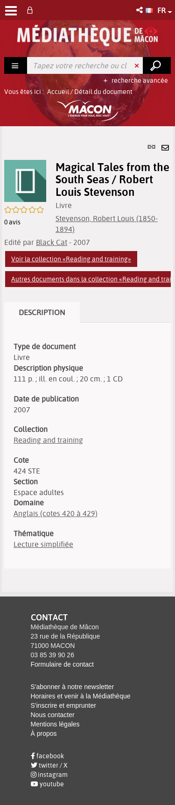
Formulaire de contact (62, 664)
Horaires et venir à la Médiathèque (81, 696)
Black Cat (51, 242)
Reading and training (48, 440)
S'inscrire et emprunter (63, 705)
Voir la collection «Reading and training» (71, 259)
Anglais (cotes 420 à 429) (56, 513)
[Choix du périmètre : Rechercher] (16, 65)
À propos (44, 733)
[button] (140, 10)
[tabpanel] (87, 359)
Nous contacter (53, 715)
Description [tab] (42, 312)
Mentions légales (55, 724)
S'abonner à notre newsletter (72, 686)
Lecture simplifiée (43, 544)
